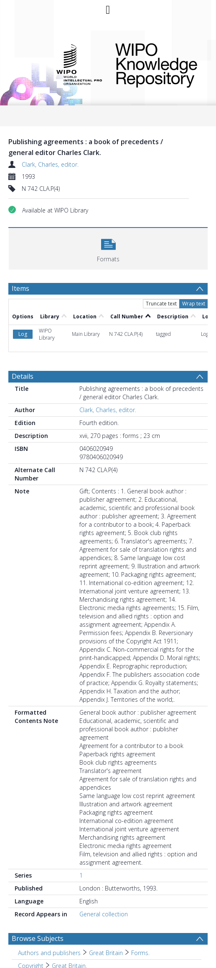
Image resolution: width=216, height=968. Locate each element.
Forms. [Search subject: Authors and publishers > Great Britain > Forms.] (140, 953)
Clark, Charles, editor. (50, 164)
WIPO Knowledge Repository (156, 64)
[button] (108, 248)
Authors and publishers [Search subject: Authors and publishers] (49, 953)
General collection (103, 914)
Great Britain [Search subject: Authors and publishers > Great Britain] (106, 953)
